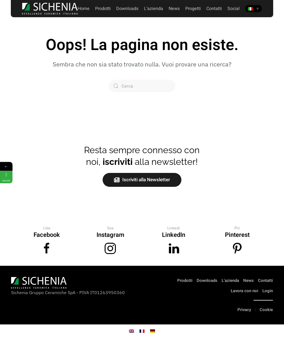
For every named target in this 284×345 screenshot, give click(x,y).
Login (267, 291)
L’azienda (230, 280)
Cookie (266, 310)
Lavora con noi (244, 291)
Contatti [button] (214, 8)
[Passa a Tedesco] (152, 330)
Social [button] (233, 8)
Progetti (193, 8)
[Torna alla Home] (50, 8)
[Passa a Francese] (142, 330)
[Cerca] (142, 86)
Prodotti (103, 8)
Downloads (127, 8)
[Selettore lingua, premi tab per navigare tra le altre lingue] (253, 8)
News (174, 8)
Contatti (265, 280)
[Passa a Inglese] (131, 330)
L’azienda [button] (153, 8)
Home (84, 8)
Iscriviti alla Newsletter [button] (142, 179)
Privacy (244, 310)
